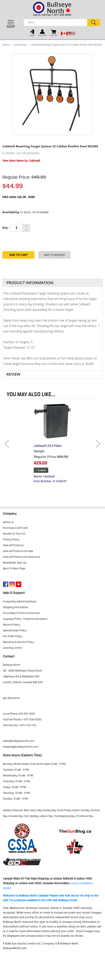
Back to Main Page (14, 568)
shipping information (15, 607)
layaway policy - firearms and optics (25, 618)
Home (5, 44)
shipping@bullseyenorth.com (20, 746)
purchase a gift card (15, 527)
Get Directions (11, 698)
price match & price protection (21, 613)
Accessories (19, 44)
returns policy (11, 624)
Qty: (5, 227)
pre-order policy (12, 636)
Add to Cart (18, 256)
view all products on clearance (21, 556)
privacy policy (11, 539)
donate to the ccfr (14, 533)
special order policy (15, 630)
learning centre (12, 647)
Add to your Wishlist (54, 256)
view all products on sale (18, 551)
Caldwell (34, 160)
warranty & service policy (18, 642)
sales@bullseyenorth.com (18, 740)
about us (8, 522)
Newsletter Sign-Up (14, 562)
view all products (13, 545)
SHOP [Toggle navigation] (11, 24)
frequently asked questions (19, 601)
